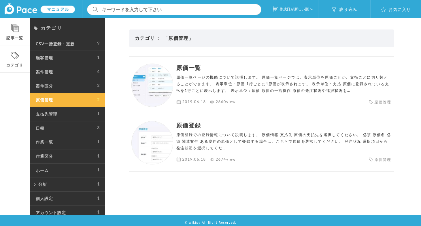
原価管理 (382, 102)
